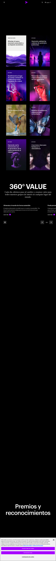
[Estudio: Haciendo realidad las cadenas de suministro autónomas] (40, 50)
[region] (28, 549)
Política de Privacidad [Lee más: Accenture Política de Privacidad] (38, 545)
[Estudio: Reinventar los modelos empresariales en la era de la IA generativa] (40, 85)
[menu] (4, 2)
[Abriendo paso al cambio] (28, 18)
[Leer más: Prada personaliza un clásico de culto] (51, 214)
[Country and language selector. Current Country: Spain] (48, 2)
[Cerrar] (53, 540)
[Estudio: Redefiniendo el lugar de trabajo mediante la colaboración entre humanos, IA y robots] (16, 85)
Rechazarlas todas (28, 552)
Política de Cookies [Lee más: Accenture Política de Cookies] (27, 545)
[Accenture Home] (26, 2)
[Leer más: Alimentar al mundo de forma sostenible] (7, 214)
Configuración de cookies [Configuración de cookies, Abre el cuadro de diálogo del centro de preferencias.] (28, 556)
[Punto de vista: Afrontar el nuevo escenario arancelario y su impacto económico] (16, 50)
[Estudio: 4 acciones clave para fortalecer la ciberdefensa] (40, 154)
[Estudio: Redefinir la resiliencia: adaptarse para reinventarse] (40, 120)
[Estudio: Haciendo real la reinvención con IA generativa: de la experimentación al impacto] (16, 154)
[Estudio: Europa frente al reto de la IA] (16, 120)
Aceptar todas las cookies (28, 548)
